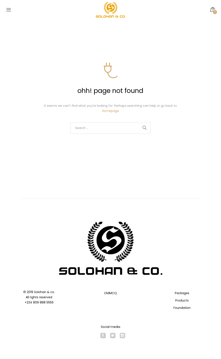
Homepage (110, 111)
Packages (182, 293)
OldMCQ (110, 293)
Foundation (182, 308)
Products (182, 300)
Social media (110, 327)
